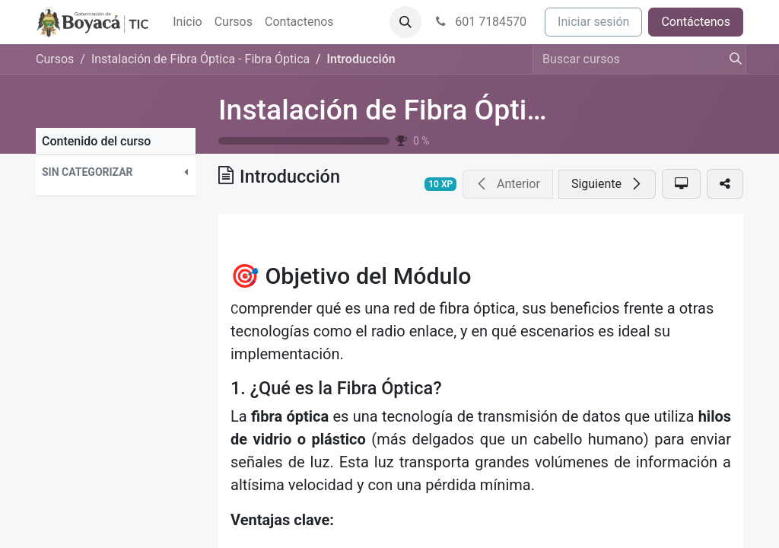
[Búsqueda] (731, 59)
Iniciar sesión (593, 21)
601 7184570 (480, 21)
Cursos (55, 59)
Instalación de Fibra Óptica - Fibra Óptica (476, 109)
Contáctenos (695, 21)
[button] (405, 22)
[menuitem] (187, 22)
